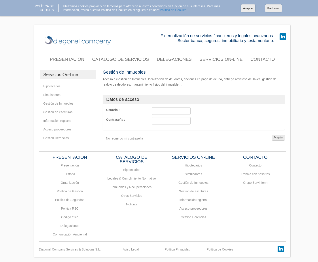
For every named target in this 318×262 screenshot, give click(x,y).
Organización (70, 182)
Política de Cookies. (173, 10)
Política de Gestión (70, 191)
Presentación (67, 59)
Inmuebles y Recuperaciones (132, 187)
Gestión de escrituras (57, 112)
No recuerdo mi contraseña (124, 138)
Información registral (57, 120)
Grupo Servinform (255, 182)
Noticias (131, 204)
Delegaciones (174, 59)
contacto (262, 59)
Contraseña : (115, 119)
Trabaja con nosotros (255, 174)
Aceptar (248, 8)
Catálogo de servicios (120, 59)
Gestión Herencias (56, 138)
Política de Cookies (220, 249)
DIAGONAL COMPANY (79, 40)
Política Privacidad (177, 249)
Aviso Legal (131, 249)
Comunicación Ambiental (70, 234)
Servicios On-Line (220, 59)
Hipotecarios (52, 86)
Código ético (69, 217)
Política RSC (69, 208)
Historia (69, 174)
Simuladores (52, 95)
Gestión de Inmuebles (58, 103)
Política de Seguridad (69, 200)
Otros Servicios (131, 195)
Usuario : (113, 110)
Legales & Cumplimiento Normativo (131, 178)
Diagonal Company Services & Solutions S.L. (70, 249)
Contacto (255, 165)
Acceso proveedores (57, 129)
